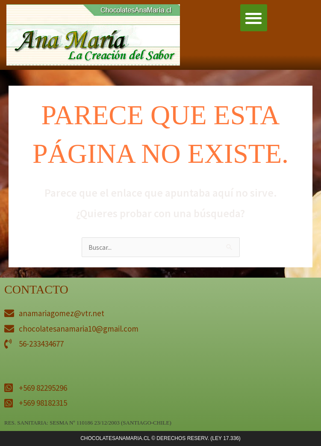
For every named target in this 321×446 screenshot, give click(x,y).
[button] (253, 17)
